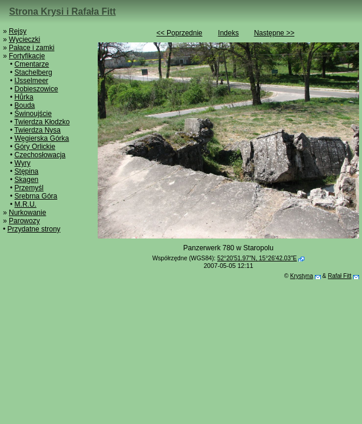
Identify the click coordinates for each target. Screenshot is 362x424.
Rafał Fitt (339, 276)
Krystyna (301, 276)
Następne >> (274, 33)
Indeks (228, 33)
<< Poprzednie (179, 33)
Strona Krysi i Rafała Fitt (62, 11)
